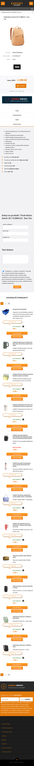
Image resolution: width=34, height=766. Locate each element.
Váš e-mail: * (6, 231)
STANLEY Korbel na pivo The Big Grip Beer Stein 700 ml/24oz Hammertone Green (22, 343)
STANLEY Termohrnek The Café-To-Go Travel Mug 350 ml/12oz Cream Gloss (23, 405)
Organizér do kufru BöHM (19, 309)
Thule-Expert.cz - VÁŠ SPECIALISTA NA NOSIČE (17, 4)
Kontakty (4, 744)
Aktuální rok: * (6, 237)
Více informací (17, 333)
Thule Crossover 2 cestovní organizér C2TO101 (23, 586)
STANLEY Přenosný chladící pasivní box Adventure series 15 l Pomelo (23, 374)
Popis (17, 111)
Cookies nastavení (6, 752)
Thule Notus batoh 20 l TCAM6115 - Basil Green (22, 617)
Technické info (17, 115)
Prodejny (4, 736)
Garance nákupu (6, 724)
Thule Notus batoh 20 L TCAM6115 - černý (22, 645)
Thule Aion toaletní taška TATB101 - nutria (22, 556)
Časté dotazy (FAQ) (7, 732)
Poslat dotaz (17, 124)
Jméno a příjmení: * (8, 224)
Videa (17, 120)
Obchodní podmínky (7, 728)
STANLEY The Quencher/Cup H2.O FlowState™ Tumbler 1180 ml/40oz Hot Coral (22, 525)
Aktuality (4, 740)
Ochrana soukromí (6, 748)
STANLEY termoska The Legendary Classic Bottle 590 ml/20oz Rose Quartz (22, 464)
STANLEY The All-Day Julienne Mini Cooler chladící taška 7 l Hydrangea (22, 495)
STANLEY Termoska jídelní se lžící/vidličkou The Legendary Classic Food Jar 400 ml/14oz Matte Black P (22, 436)
